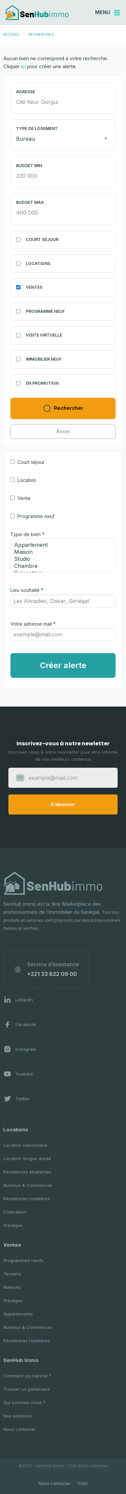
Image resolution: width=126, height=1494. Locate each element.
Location (26, 480)
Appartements (18, 1314)
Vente (24, 498)
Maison (60, 551)
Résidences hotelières (26, 1198)
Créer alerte (63, 665)
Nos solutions (17, 1415)
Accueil (11, 34)
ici (23, 66)
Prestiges (13, 1225)
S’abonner (63, 804)
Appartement (60, 544)
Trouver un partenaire (26, 1389)
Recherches (41, 34)
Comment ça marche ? (27, 1375)
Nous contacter (19, 1429)
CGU (82, 1483)
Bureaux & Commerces (27, 1185)
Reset (63, 431)
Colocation (14, 1212)
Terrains (12, 1273)
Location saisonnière (25, 1145)
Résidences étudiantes (27, 1171)
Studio (60, 559)
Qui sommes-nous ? (24, 1402)
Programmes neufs (23, 1260)
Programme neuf (35, 516)
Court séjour (31, 462)
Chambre (60, 566)
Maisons (12, 1287)
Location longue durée (27, 1158)
